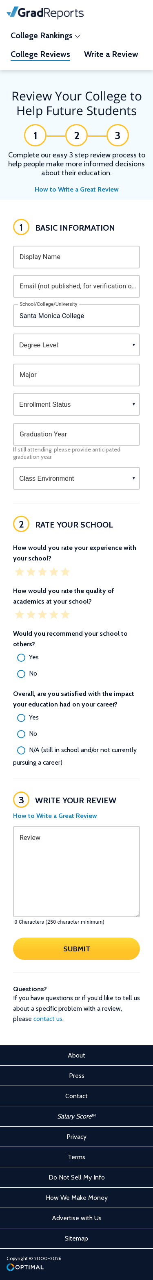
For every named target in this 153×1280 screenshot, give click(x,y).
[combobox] (76, 315)
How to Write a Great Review (77, 189)
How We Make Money (77, 1197)
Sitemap (76, 1238)
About (76, 1055)
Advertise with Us (77, 1218)
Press (76, 1075)
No (33, 673)
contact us (47, 1019)
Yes (34, 657)
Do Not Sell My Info (77, 1177)
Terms (76, 1157)
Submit (76, 948)
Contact (76, 1096)
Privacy (76, 1136)
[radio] (76, 658)
